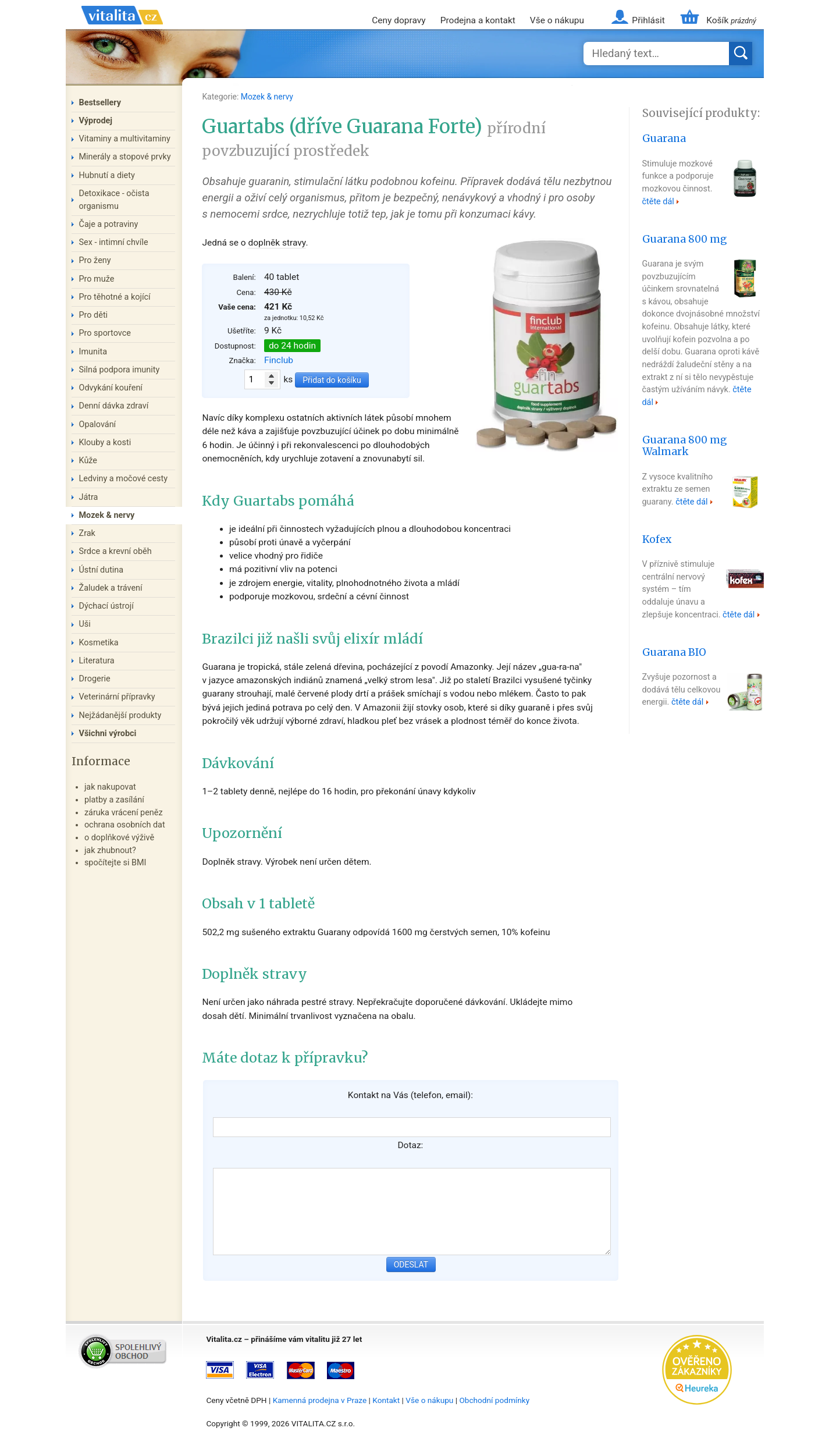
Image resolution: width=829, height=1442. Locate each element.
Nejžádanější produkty (120, 715)
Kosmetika (99, 643)
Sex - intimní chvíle (113, 242)
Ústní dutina (101, 570)
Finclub (278, 360)
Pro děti (93, 315)
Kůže (88, 461)
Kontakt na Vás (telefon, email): (410, 1095)
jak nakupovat (110, 787)
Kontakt (386, 1400)
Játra (88, 497)
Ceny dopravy (398, 20)
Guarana (664, 138)
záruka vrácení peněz (123, 813)
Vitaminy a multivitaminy (124, 139)
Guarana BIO (674, 652)
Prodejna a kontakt (477, 20)
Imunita (93, 352)
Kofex (656, 539)
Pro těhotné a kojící (115, 297)
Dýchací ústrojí (106, 606)
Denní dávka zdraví (114, 406)
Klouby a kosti (105, 442)
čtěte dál (658, 202)
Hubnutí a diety (107, 175)
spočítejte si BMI (115, 863)
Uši (85, 624)
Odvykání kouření (111, 388)
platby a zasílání (114, 800)
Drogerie (95, 679)
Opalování (97, 424)
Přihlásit (648, 20)
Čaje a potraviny (108, 224)
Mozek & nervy (267, 96)
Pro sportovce (105, 333)
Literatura (97, 661)
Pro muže (97, 279)
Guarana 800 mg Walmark (684, 446)
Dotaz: (410, 1145)
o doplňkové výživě (119, 838)
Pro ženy (95, 260)
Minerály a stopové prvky (125, 157)
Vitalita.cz (122, 29)
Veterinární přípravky (117, 697)
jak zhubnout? (110, 850)
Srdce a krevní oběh (115, 551)
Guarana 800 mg (684, 239)
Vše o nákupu (557, 20)
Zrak (87, 533)
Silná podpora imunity (119, 370)
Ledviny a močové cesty (123, 479)
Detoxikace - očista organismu (114, 200)
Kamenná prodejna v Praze (320, 1400)
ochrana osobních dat (124, 825)
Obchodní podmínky (494, 1400)
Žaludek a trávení (111, 588)
